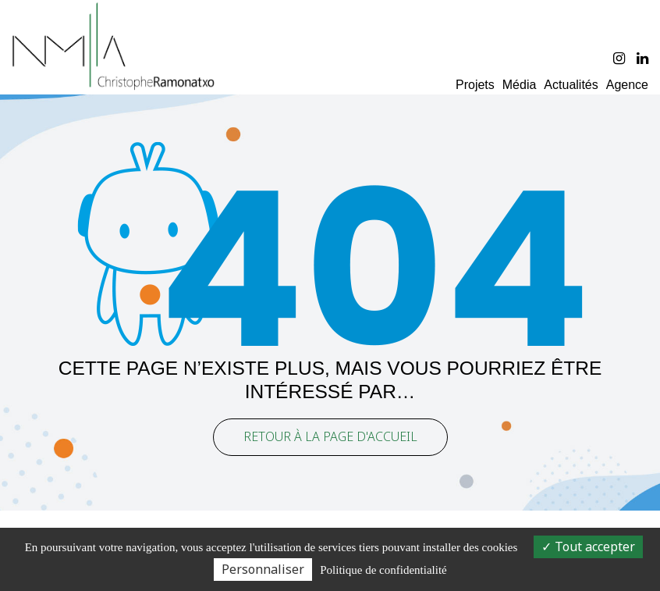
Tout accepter (588, 546)
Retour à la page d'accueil (330, 431)
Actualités (571, 84)
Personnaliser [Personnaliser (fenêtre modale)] (263, 569)
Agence (627, 84)
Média (519, 84)
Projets (475, 84)
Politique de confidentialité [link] (383, 570)
